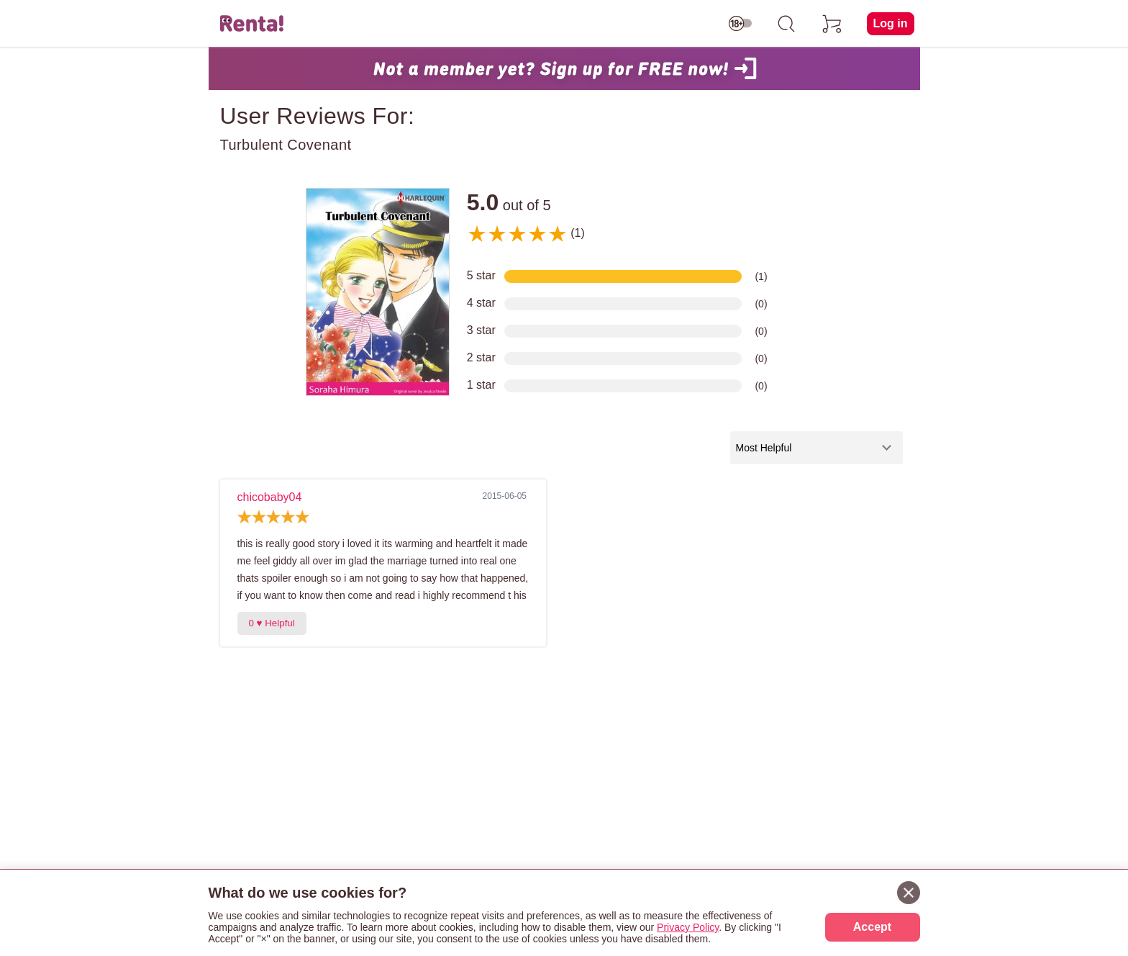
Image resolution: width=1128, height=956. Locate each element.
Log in (890, 23)
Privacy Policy (688, 927)
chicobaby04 (269, 497)
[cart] (832, 23)
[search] (786, 23)
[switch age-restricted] (740, 24)
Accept (872, 927)
